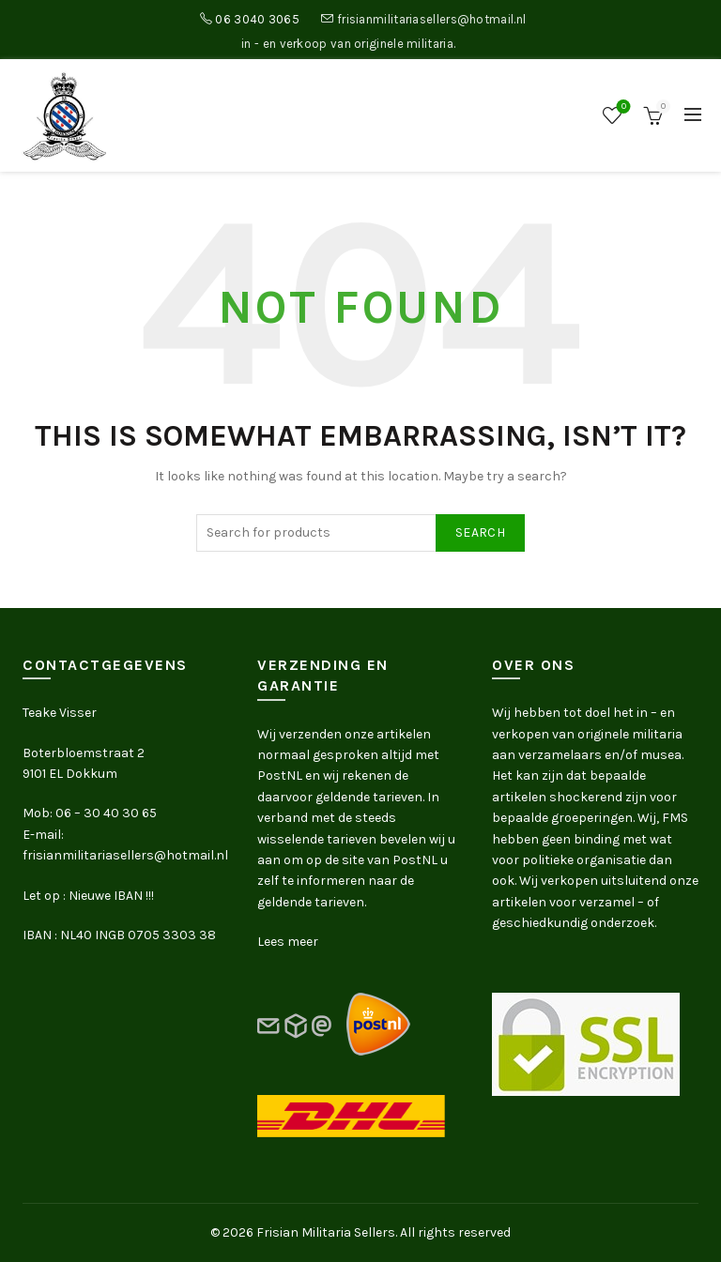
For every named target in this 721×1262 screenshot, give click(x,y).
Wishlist (622, 107)
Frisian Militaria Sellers (325, 1232)
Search (480, 532)
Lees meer (287, 942)
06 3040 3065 (257, 19)
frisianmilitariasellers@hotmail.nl (431, 19)
